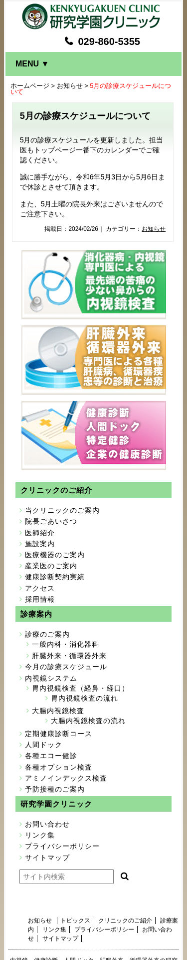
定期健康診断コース (58, 734)
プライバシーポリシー (62, 846)
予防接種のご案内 (55, 789)
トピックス (75, 920)
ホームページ (29, 85)
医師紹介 (40, 533)
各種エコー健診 (51, 756)
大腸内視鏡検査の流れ (88, 721)
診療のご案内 (47, 634)
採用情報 (40, 599)
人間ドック (43, 745)
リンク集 (40, 835)
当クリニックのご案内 (62, 510)
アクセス (40, 588)
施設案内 (40, 544)
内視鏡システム (51, 678)
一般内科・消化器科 (65, 644)
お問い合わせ (47, 824)
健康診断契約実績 (55, 577)
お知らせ (70, 85)
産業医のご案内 (51, 566)
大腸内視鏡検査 (58, 711)
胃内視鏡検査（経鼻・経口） (80, 688)
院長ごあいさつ (51, 521)
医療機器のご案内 (55, 555)
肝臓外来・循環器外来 (69, 656)
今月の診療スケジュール (66, 667)
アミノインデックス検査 (66, 778)
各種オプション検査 (58, 767)
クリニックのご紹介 (125, 920)
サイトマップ (47, 858)
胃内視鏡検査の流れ (84, 698)
